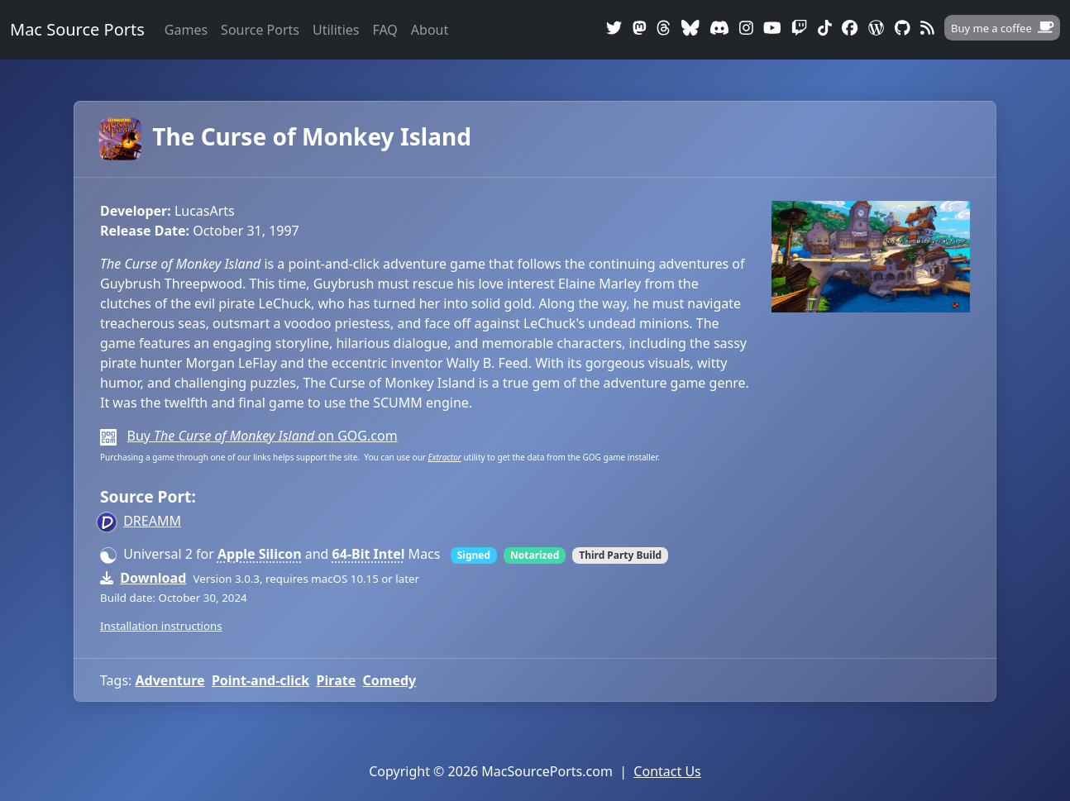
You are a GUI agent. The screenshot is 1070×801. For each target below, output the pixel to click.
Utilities (336, 30)
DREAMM (152, 521)
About (429, 30)
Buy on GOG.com (262, 436)
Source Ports (260, 30)
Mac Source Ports (77, 29)
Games (186, 30)
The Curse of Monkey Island (285, 136)
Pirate (336, 680)
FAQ (384, 30)
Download (153, 578)
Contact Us (666, 771)
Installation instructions (161, 625)
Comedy (390, 680)
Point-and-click (260, 680)
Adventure (170, 680)
